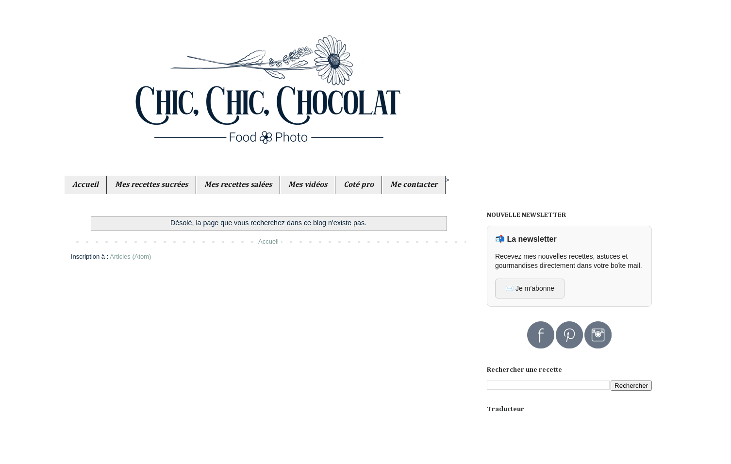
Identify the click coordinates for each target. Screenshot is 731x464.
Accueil (268, 241)
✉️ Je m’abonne (529, 288)
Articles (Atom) (130, 256)
